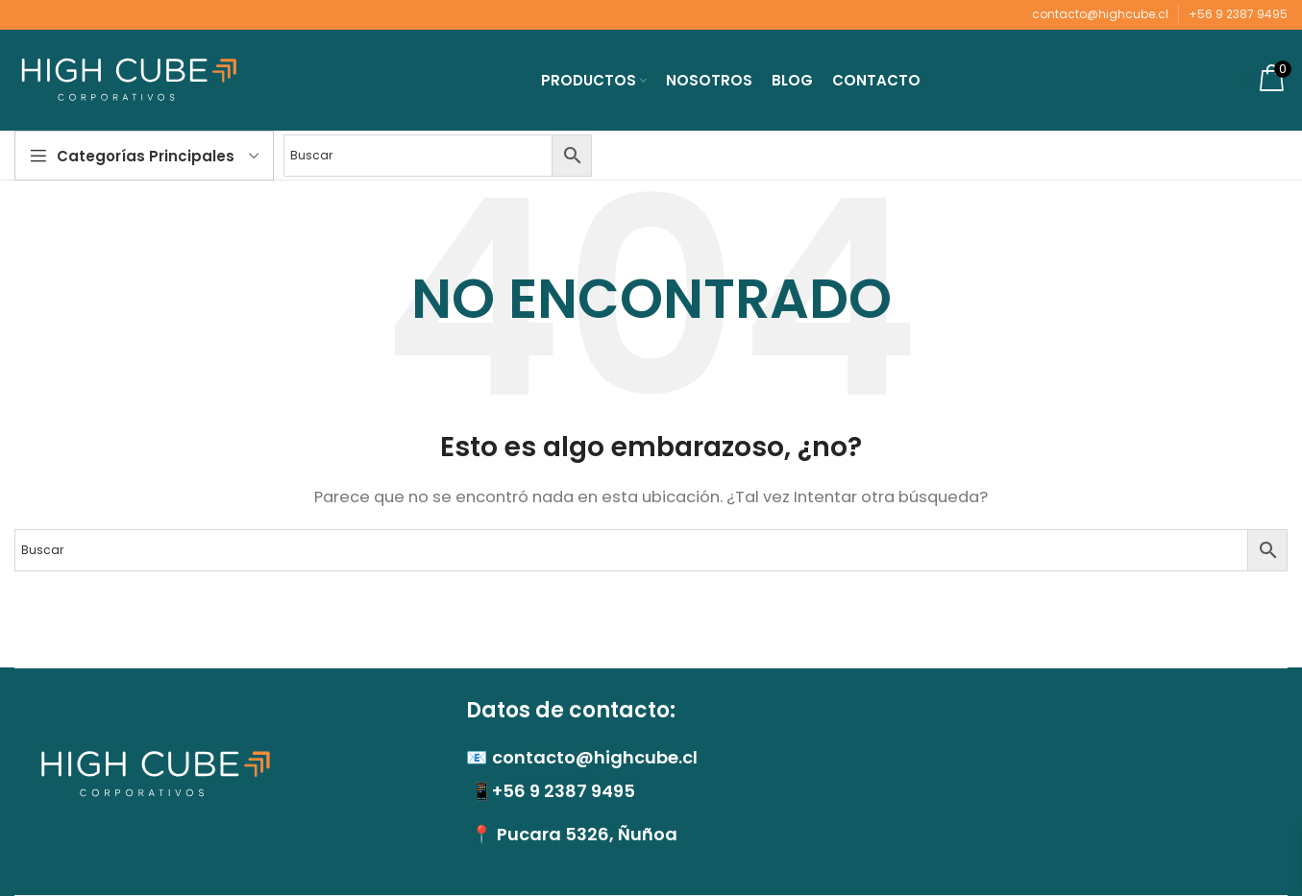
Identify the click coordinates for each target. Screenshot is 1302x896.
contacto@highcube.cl (1100, 14)
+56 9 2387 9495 (1238, 14)
